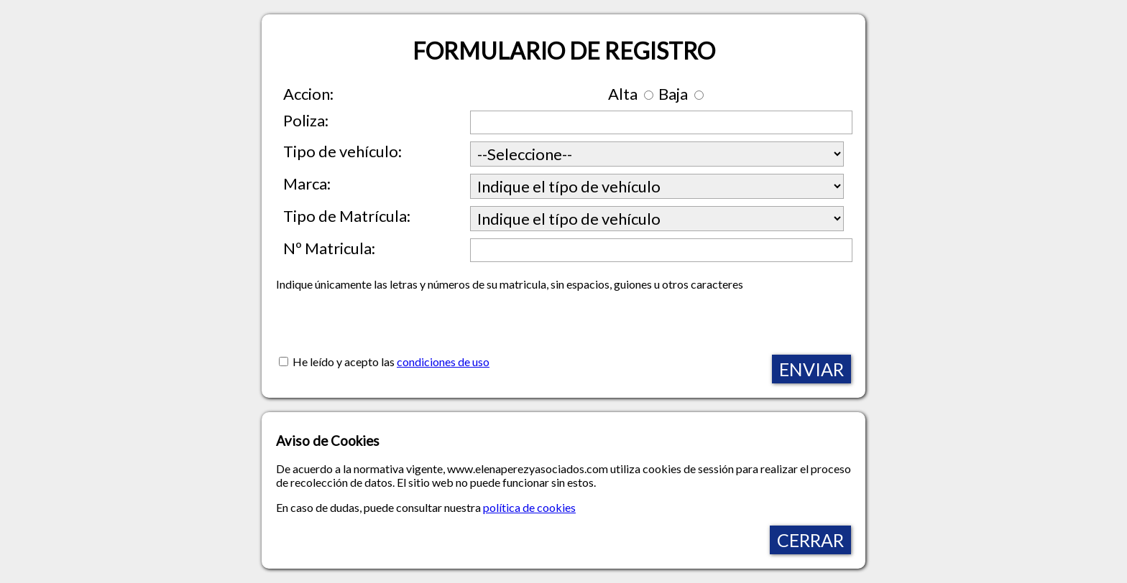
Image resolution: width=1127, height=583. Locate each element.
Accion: (308, 93)
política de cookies (529, 507)
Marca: (307, 183)
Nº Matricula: (329, 248)
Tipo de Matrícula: (346, 215)
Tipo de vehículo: (342, 151)
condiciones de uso (443, 361)
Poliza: (305, 120)
